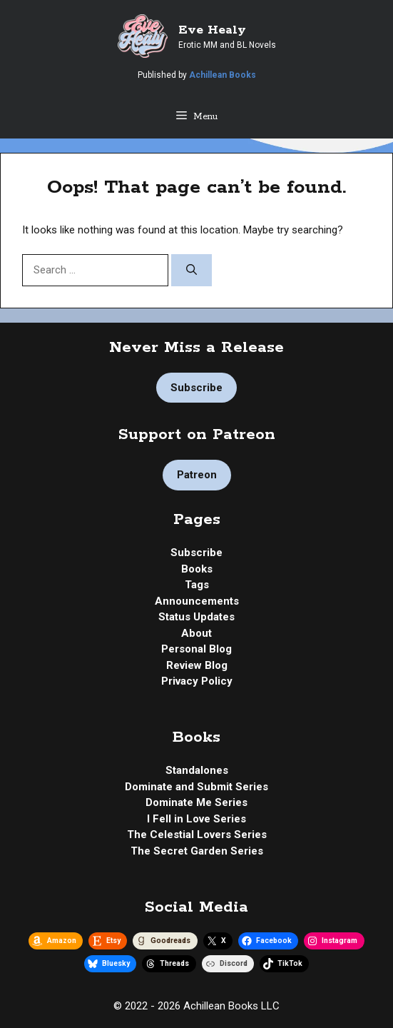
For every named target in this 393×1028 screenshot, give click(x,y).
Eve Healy (212, 30)
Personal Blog (196, 648)
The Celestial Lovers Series (197, 834)
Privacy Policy (197, 681)
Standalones (196, 770)
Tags (197, 584)
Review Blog (197, 665)
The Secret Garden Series (197, 851)
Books (197, 569)
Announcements (197, 601)
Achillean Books (222, 75)
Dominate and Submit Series (196, 786)
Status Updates (196, 616)
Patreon (197, 474)
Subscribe (196, 387)
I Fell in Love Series (196, 818)
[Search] (191, 270)
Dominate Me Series (196, 802)
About (196, 633)
